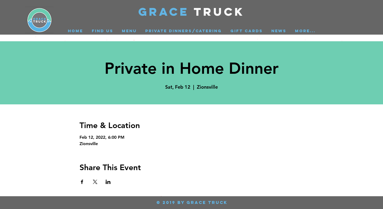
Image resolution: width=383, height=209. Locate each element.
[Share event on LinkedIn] (108, 182)
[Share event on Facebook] (82, 182)
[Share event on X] (95, 182)
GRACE (166, 11)
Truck (219, 11)
